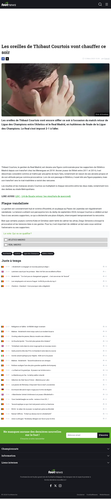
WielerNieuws (105, 495)
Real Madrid (14, 245)
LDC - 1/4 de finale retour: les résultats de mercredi (43, 196)
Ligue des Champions (31, 253)
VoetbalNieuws (92, 495)
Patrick (107, 58)
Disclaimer (81, 495)
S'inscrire (103, 435)
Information (8, 455)
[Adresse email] (81, 435)
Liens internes (9, 462)
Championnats (9, 448)
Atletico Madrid (16, 240)
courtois (17, 253)
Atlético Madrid (47, 253)
